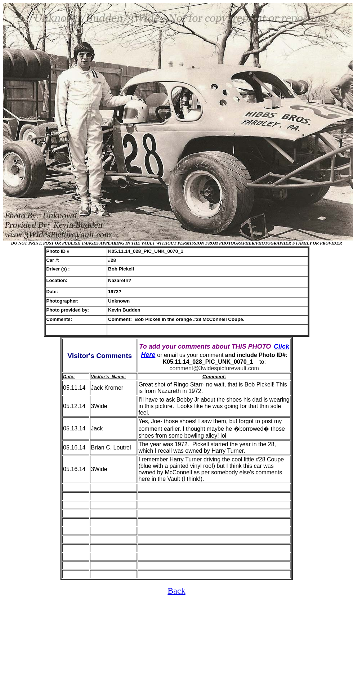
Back (176, 590)
